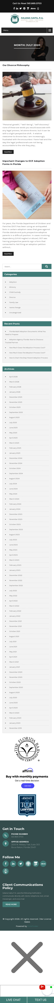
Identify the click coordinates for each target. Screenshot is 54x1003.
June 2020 (13, 703)
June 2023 (13, 545)
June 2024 (13, 489)
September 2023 (16, 529)
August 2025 (14, 417)
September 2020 (16, 687)
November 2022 (15, 580)
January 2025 (14, 453)
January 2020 (14, 723)
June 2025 (13, 428)
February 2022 (15, 611)
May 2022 (13, 596)
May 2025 (13, 433)
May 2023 (13, 550)
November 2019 (15, 728)
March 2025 (14, 443)
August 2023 (14, 535)
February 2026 (15, 387)
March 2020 (14, 713)
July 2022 (13, 591)
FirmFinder (32, 926)
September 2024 (16, 473)
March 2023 (14, 560)
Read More (8, 152)
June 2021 (13, 647)
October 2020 (15, 682)
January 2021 (14, 667)
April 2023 (13, 555)
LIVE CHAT (13, 1000)
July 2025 (13, 422)
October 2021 (14, 631)
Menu (5, 30)
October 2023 (15, 524)
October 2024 (15, 468)
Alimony (12, 287)
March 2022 (14, 606)
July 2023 (13, 540)
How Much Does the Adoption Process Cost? (27, 348)
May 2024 (13, 494)
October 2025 (15, 407)
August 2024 (14, 479)
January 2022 (14, 616)
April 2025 (13, 438)
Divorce (12, 297)
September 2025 (16, 412)
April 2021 (13, 657)
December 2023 (15, 514)
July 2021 (12, 642)
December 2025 (15, 397)
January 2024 (14, 509)
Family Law (13, 302)
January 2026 (14, 392)
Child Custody (15, 292)
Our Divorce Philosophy (16, 65)
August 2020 (14, 692)
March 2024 (14, 499)
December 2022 (15, 575)
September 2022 (16, 585)
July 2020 (13, 698)
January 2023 (14, 570)
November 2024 (15, 463)
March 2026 (14, 382)
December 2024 (15, 458)
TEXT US (40, 1000)
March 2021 (14, 662)
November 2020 (15, 677)
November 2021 (15, 626)
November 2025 (15, 402)
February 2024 (15, 504)
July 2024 (13, 484)
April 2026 (13, 377)
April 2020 (13, 708)
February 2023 (15, 565)
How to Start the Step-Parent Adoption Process (28, 358)
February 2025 (15, 448)
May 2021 (13, 652)
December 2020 (15, 672)
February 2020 (15, 718)
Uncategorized (15, 313)
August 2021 (14, 636)
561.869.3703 (34, 3)
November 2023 (15, 519)
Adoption (13, 282)
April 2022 (13, 601)
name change (14, 307)
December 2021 (15, 621)
